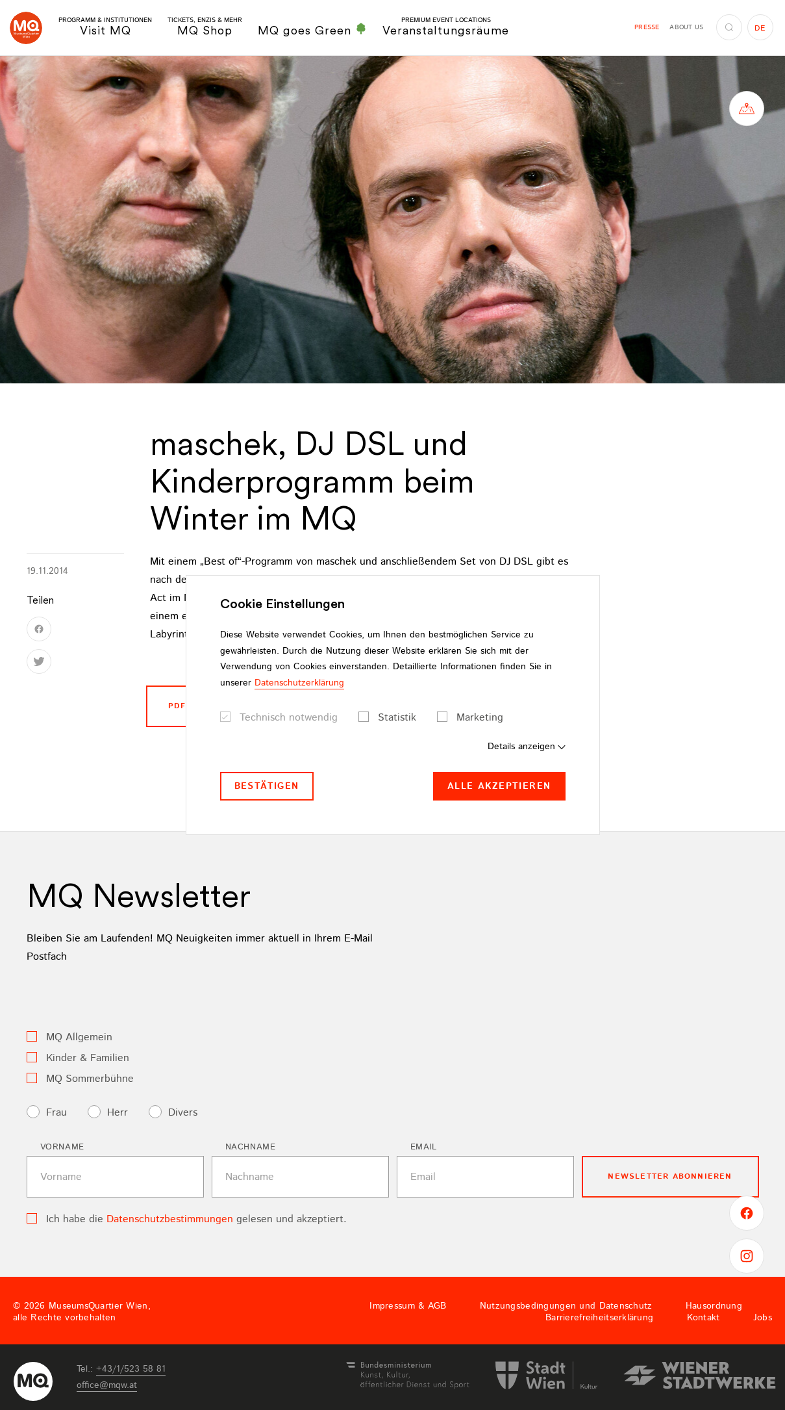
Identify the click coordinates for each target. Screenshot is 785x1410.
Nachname (250, 1147)
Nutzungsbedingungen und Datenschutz (566, 1306)
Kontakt (703, 1317)
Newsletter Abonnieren (670, 1176)
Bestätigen (266, 786)
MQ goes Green (312, 30)
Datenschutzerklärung (299, 682)
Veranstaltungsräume (445, 27)
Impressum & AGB (407, 1306)
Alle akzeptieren (499, 786)
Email (423, 1147)
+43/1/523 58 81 (131, 1369)
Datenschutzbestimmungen (169, 1219)
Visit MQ (105, 27)
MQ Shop (205, 27)
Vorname (62, 1147)
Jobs (762, 1317)
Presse (646, 27)
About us (686, 27)
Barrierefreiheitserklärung (599, 1317)
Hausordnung (714, 1306)
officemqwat (107, 1385)
